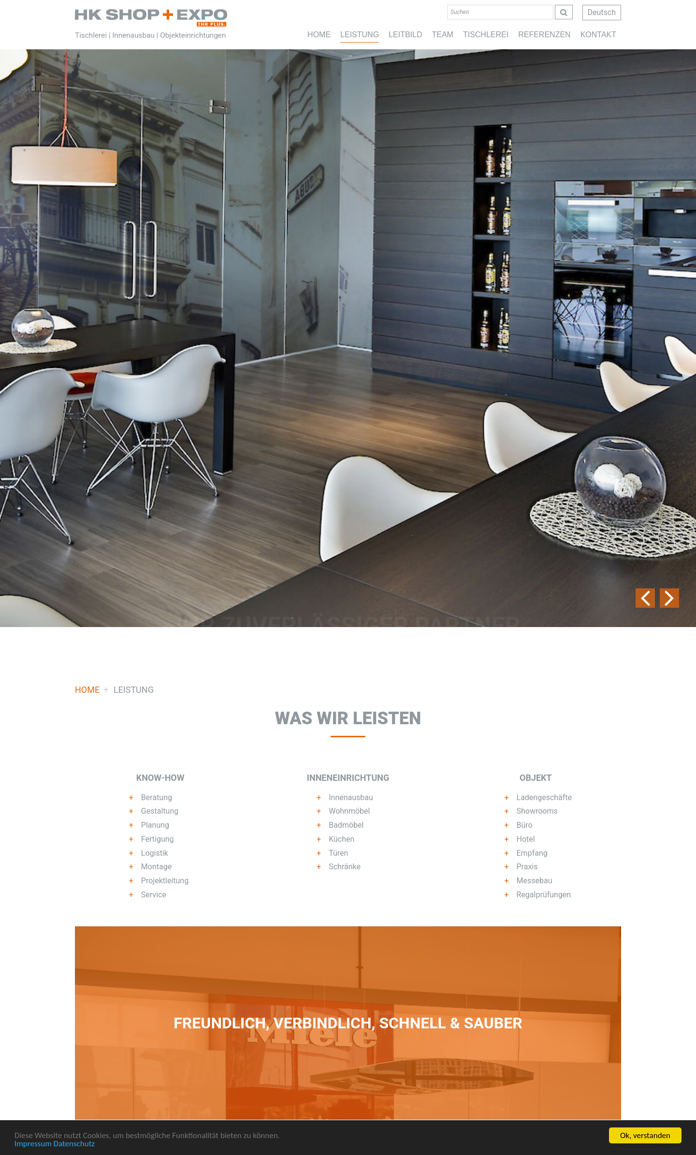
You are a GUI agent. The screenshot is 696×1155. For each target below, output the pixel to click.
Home (151, 17)
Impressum (33, 1145)
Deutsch (602, 12)
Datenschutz (74, 1145)
